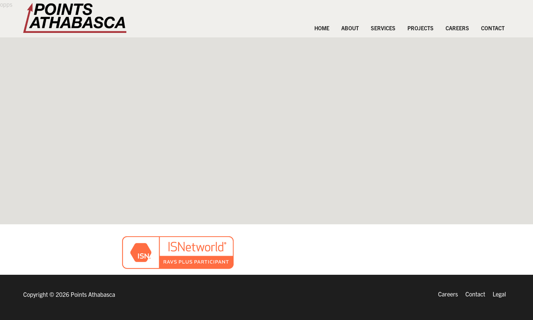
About (350, 28)
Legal (499, 294)
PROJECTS (420, 28)
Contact (493, 28)
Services (383, 28)
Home (321, 28)
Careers (457, 28)
